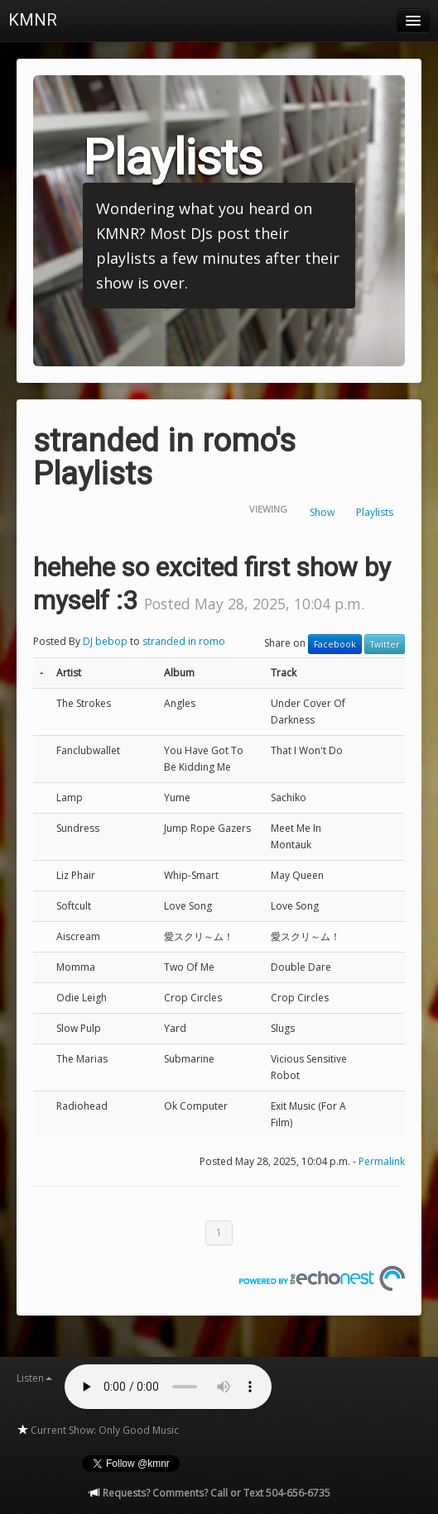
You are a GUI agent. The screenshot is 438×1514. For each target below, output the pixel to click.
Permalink (382, 1161)
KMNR (32, 20)
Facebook (335, 644)
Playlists (374, 512)
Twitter (384, 644)
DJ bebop (105, 641)
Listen (34, 1378)
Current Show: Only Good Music (98, 1430)
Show (322, 512)
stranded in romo (183, 641)
